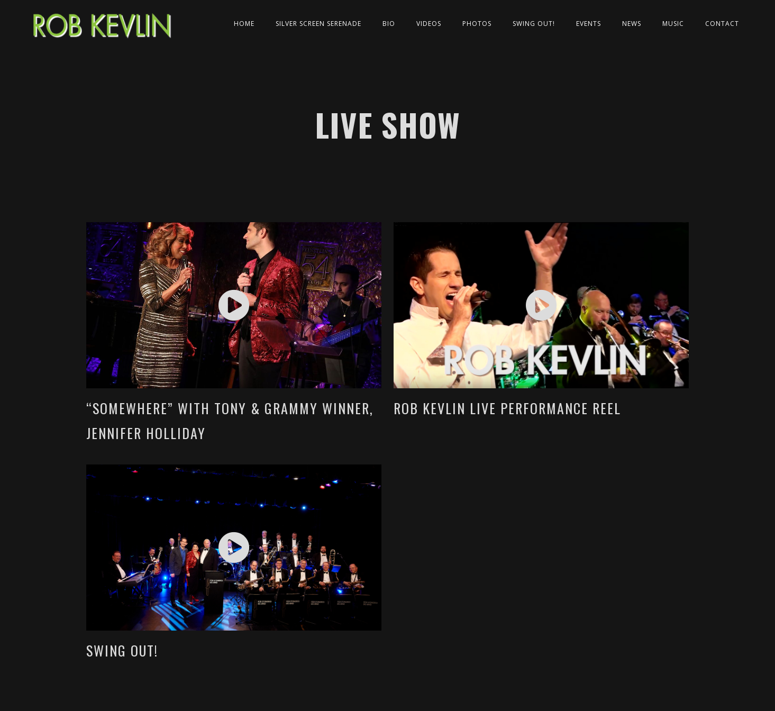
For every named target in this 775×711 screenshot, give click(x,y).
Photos (476, 23)
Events (588, 23)
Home (244, 23)
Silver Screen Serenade (318, 23)
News (631, 23)
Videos (428, 23)
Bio (388, 23)
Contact (722, 23)
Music (673, 23)
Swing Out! (534, 23)
